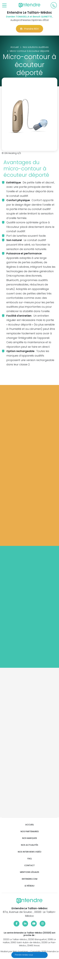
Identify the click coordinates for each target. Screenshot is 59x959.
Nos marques (29, 838)
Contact (29, 865)
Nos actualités (29, 845)
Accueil (29, 824)
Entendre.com (29, 879)
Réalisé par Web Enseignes (14, 951)
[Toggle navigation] (4, 5)
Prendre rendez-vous (24, 955)
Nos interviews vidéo (29, 852)
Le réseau (29, 886)
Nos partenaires (30, 831)
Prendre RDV (29, 28)
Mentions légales (29, 872)
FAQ (29, 858)
